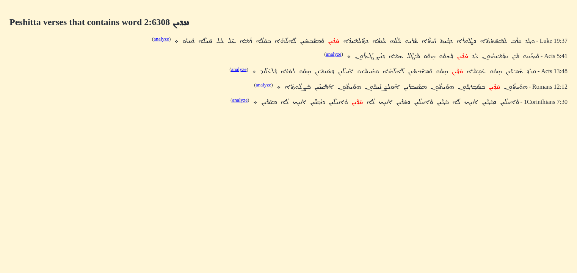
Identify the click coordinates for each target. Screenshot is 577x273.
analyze (161, 39)
